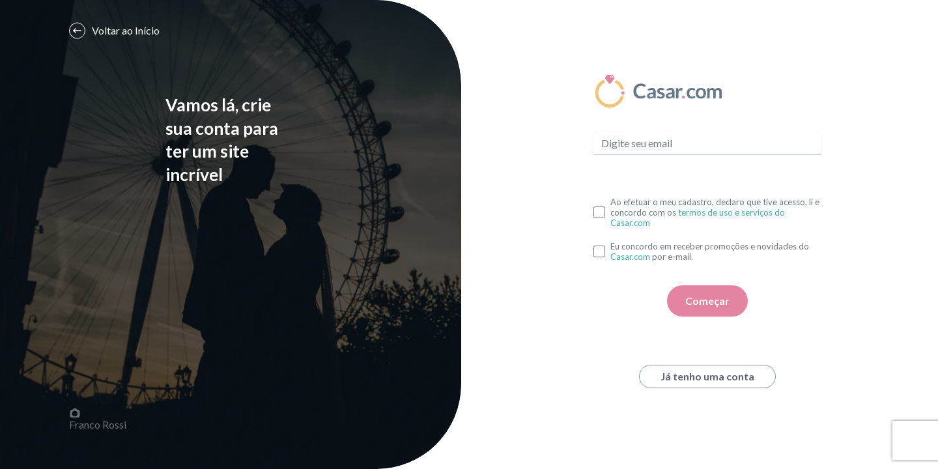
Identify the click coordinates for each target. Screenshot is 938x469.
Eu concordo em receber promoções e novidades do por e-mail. (709, 251)
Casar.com (630, 256)
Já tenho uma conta (707, 376)
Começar (707, 300)
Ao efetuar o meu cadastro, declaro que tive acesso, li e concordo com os (714, 212)
